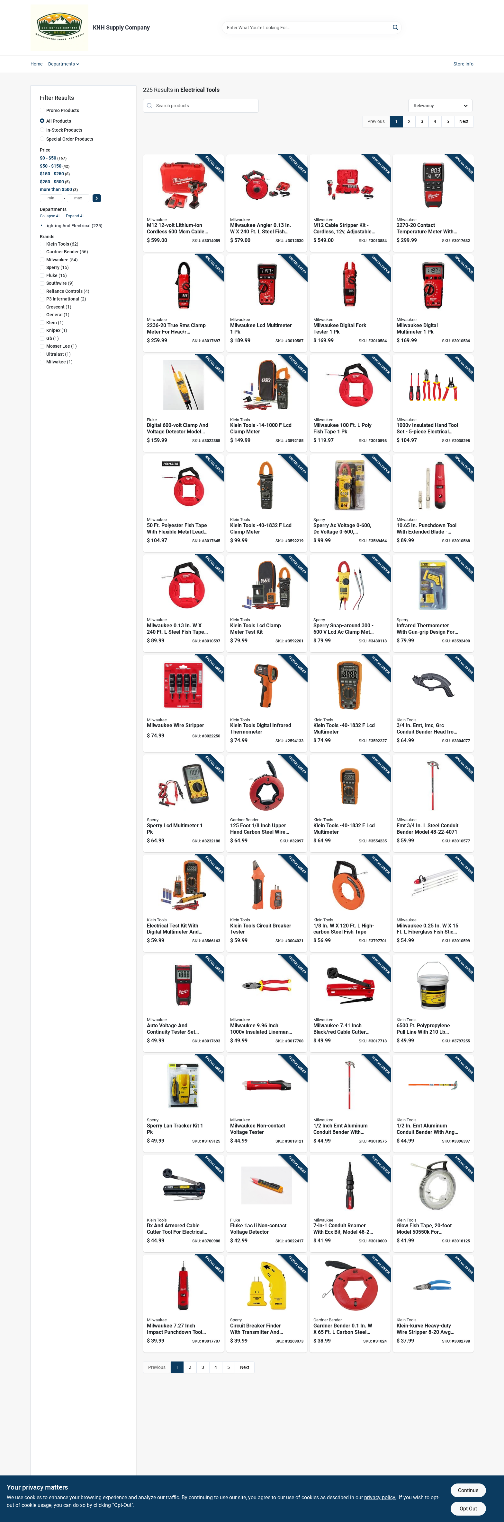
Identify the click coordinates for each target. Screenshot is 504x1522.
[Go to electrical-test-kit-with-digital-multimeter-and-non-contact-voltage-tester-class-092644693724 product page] (183, 903)
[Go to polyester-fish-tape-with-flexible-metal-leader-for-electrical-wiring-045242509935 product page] (183, 503)
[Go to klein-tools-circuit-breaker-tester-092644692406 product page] (266, 903)
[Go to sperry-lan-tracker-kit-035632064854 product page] (183, 1103)
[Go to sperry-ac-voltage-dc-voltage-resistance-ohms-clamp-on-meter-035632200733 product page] (350, 503)
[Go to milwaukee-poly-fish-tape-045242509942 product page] (350, 403)
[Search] (396, 27)
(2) (66, 298)
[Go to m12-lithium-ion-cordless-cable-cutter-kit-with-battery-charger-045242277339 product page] (183, 203)
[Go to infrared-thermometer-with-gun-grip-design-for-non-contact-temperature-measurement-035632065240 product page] (433, 603)
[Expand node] (42, 225)
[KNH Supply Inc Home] (59, 27)
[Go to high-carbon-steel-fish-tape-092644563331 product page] (350, 903)
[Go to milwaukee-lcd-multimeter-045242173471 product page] (266, 303)
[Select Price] (97, 198)
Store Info (464, 63)
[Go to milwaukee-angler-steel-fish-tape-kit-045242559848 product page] (266, 203)
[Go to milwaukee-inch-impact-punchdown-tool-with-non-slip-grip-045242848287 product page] (183, 1303)
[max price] (78, 198)
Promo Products (62, 110)
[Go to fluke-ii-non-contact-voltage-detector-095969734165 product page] (266, 1204)
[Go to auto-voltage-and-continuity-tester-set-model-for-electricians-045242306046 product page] (183, 1003)
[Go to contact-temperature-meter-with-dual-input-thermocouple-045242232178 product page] (433, 203)
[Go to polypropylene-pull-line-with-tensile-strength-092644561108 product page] (433, 1003)
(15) (57, 267)
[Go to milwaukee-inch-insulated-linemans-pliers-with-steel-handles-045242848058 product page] (266, 1003)
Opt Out (468, 1509)
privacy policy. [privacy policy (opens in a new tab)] (380, 1497)
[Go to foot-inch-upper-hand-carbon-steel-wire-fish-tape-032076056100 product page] (266, 803)
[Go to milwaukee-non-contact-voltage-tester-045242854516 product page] (266, 1103)
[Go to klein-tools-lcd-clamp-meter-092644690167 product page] (266, 403)
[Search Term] (312, 27)
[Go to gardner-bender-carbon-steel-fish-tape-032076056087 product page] (350, 1303)
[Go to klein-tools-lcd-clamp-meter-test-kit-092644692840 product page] (266, 603)
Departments (61, 63)
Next (464, 121)
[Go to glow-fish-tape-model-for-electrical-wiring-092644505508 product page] (433, 1204)
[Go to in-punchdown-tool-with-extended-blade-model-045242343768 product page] (433, 503)
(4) (67, 291)
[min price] (51, 198)
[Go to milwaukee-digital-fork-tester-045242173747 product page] (350, 303)
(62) (62, 244)
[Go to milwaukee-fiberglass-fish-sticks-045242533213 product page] (433, 903)
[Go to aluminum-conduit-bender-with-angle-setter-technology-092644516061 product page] (433, 1103)
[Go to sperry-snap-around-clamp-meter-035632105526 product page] (350, 603)
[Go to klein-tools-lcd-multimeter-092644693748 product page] (350, 803)
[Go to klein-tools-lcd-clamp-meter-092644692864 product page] (266, 503)
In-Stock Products (64, 130)
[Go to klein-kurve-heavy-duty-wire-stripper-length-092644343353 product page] (433, 1303)
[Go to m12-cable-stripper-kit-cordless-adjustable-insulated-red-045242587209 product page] (350, 203)
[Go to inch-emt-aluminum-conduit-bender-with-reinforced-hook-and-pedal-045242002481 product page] (350, 1103)
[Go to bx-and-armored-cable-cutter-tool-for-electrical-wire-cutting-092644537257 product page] (183, 1204)
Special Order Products (69, 139)
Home (37, 63)
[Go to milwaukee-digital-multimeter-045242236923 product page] (433, 303)
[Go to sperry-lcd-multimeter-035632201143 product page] (183, 803)
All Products (58, 121)
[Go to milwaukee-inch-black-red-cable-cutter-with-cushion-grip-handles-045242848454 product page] (350, 1003)
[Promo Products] (42, 110)
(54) (62, 259)
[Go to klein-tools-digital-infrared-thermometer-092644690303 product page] (266, 703)
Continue (468, 1490)
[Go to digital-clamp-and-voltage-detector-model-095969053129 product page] (183, 403)
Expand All (75, 216)
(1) (58, 306)
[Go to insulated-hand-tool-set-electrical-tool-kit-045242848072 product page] (433, 403)
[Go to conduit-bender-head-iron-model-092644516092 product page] (433, 703)
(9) (60, 283)
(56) (67, 251)
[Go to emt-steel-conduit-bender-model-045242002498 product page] (433, 803)
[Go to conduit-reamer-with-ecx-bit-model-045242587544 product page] (350, 1204)
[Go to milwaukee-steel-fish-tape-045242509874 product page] (183, 603)
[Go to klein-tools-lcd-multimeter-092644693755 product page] (350, 703)
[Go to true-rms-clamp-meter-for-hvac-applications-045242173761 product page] (183, 303)
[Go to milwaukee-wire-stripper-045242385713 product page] (183, 703)
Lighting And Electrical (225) (73, 225)
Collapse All (50, 216)
